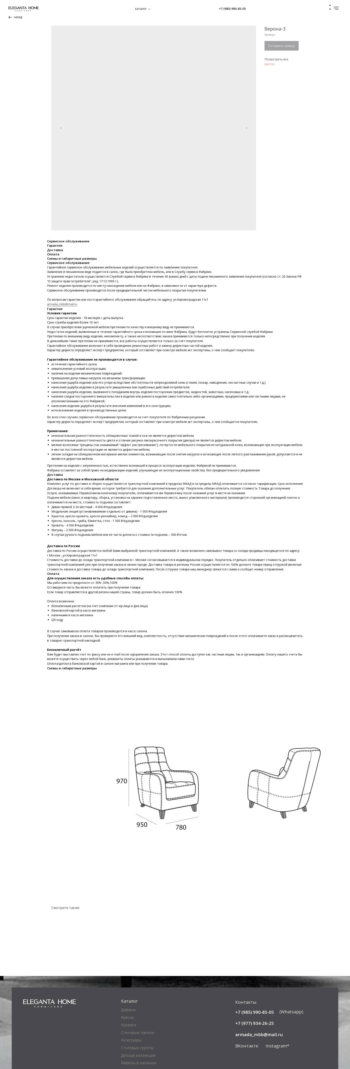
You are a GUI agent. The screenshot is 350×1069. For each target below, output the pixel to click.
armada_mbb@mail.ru (62, 253)
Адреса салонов (251, 1036)
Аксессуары (131, 988)
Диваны (128, 958)
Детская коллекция (138, 1004)
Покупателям (134, 1036)
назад (18, 17)
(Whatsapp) (291, 960)
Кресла (127, 966)
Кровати (128, 973)
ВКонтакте (246, 995)
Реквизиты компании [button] (43, 1035)
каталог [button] (141, 9)
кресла (269, 64)
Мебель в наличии (138, 1011)
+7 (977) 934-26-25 (254, 972)
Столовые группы (137, 996)
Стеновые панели (137, 981)
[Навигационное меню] (336, 8)
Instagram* (277, 995)
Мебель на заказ (136, 1019)
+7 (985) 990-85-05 (232, 9)
